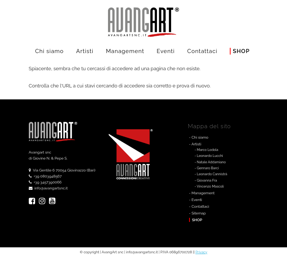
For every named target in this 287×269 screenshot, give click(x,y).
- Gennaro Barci (207, 168)
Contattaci (202, 51)
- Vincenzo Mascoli (209, 186)
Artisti (84, 51)
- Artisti (195, 144)
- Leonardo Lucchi (209, 156)
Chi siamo (49, 51)
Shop (241, 51)
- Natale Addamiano (210, 162)
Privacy (201, 252)
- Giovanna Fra (206, 180)
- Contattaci (199, 206)
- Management (202, 193)
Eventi (166, 51)
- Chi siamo (199, 137)
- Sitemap (197, 213)
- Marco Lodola (206, 150)
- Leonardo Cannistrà (211, 174)
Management (125, 51)
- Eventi (195, 200)
